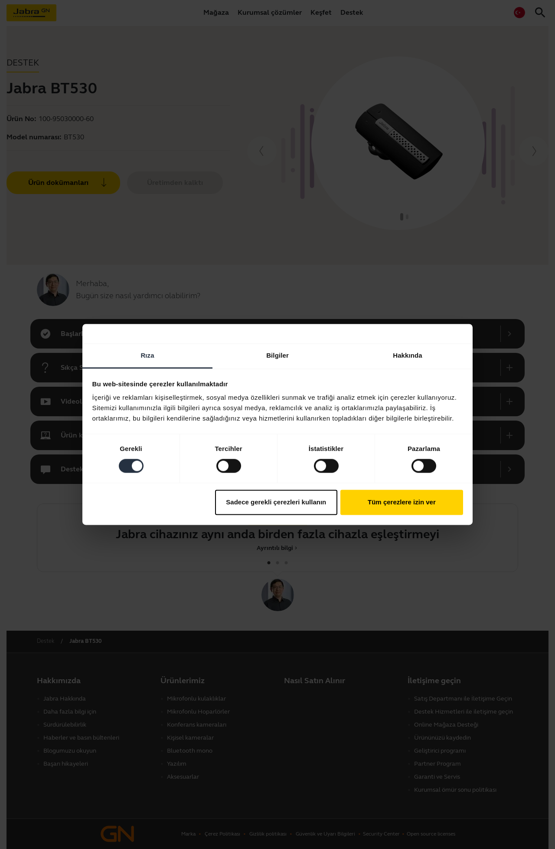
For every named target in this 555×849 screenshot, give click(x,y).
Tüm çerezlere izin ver (402, 502)
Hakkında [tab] (407, 355)
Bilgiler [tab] (277, 355)
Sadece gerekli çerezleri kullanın (276, 502)
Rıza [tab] (147, 355)
